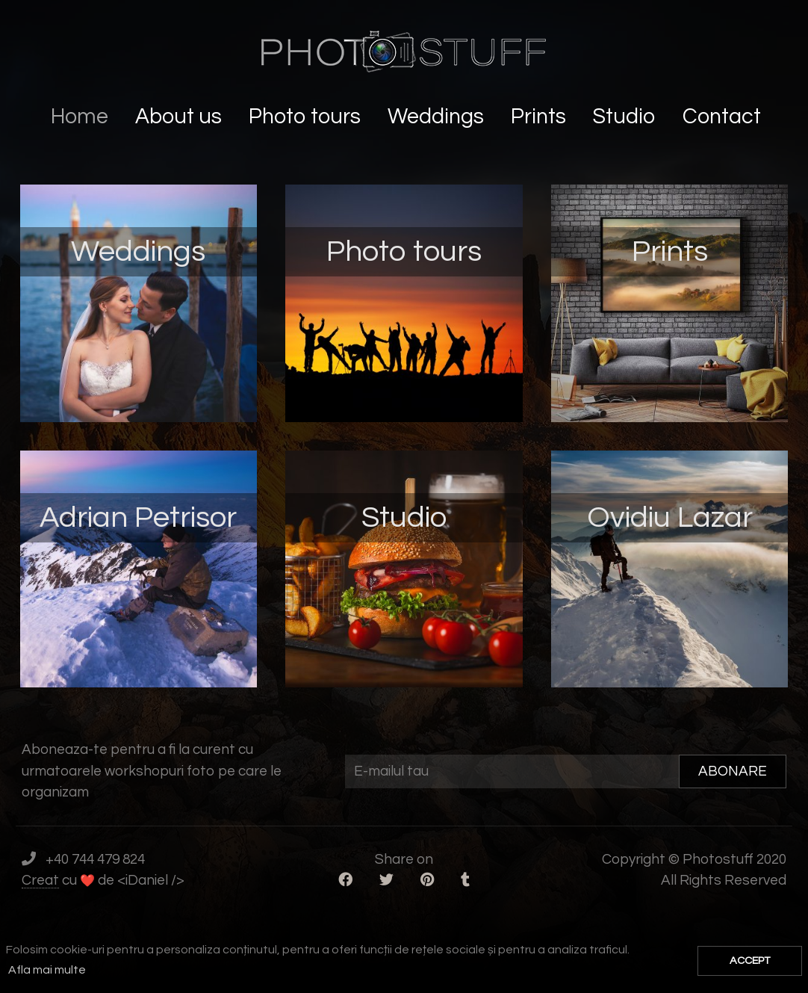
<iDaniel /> (150, 880)
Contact (724, 117)
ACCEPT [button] (750, 960)
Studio (626, 117)
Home (82, 117)
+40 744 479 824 (95, 859)
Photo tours (307, 117)
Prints (541, 117)
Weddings (438, 117)
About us (180, 117)
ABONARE (732, 771)
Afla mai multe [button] (47, 970)
